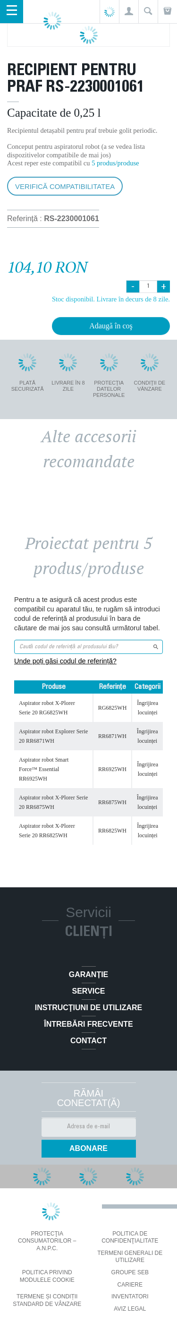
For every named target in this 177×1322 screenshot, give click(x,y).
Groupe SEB (130, 1272)
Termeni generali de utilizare (129, 1257)
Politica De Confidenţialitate (129, 1237)
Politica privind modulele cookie (47, 1276)
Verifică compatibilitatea (65, 186)
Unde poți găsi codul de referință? (65, 661)
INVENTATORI (130, 1296)
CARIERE (130, 1284)
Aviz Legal (130, 1308)
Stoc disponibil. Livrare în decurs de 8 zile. (111, 299)
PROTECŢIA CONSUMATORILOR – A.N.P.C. (47, 1241)
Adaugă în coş (111, 326)
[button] (128, 11)
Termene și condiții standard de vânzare (47, 1300)
